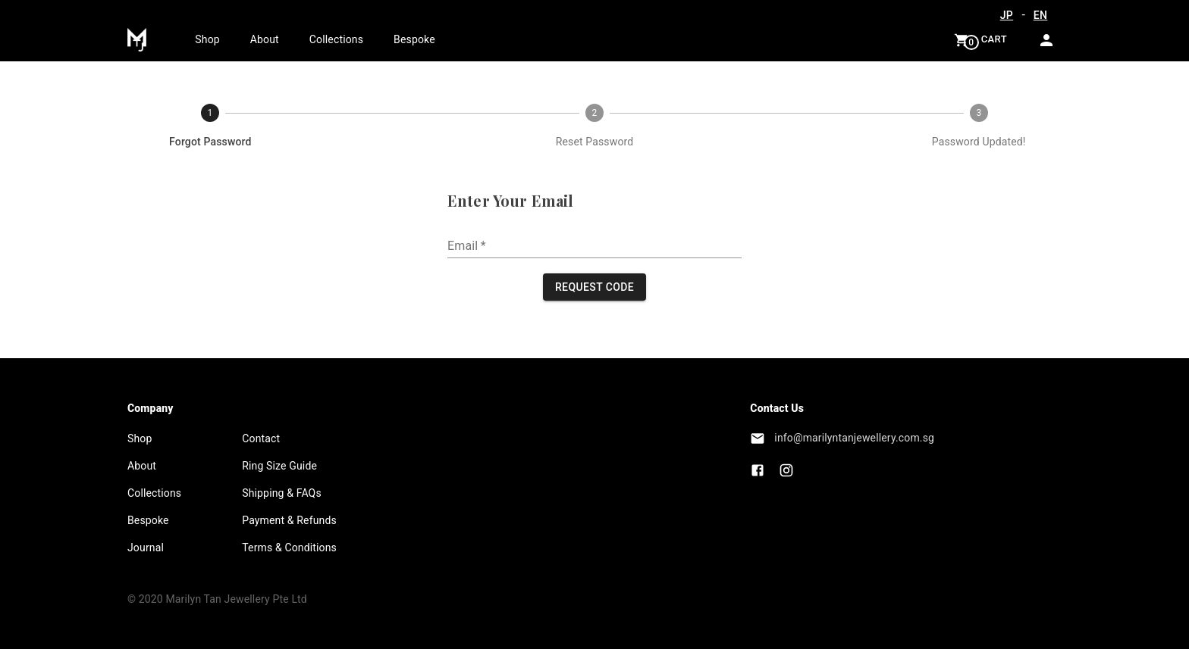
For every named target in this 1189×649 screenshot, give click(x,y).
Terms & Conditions (289, 547)
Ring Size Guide (279, 466)
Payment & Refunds (289, 520)
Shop (207, 39)
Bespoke (414, 39)
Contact (261, 438)
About (264, 39)
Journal (145, 547)
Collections (336, 39)
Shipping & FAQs (282, 493)
